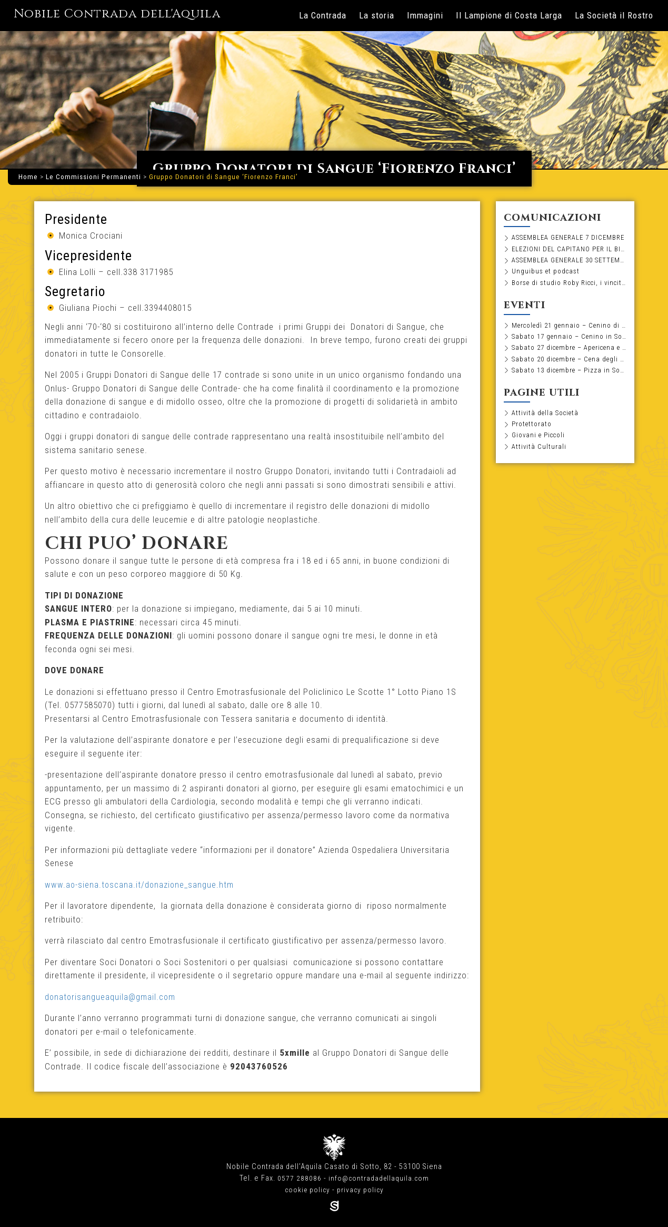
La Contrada (322, 15)
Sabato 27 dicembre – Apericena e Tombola (569, 352)
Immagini (425, 15)
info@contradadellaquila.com (378, 1178)
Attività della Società (547, 418)
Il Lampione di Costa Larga (509, 15)
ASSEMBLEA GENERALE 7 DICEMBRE (569, 237)
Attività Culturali (539, 453)
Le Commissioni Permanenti (93, 176)
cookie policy (307, 1189)
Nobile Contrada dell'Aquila (132, 14)
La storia (376, 15)
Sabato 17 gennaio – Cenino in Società (569, 340)
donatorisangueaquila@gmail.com (111, 997)
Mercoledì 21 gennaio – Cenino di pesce (569, 328)
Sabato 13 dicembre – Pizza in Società (569, 375)
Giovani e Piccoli (540, 442)
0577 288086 (298, 1178)
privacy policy (361, 1189)
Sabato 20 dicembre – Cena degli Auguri (569, 363)
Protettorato (533, 430)
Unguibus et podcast (546, 273)
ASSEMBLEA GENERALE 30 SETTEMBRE (569, 261)
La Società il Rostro (614, 15)
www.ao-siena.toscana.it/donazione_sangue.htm (141, 884)
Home (28, 176)
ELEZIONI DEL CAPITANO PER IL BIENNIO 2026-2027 (569, 250)
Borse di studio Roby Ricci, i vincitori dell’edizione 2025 (569, 285)
